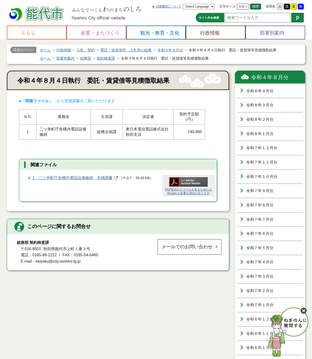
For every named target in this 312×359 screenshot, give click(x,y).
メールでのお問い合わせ (187, 246)
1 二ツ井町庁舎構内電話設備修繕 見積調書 (72, 178)
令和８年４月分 (259, 91)
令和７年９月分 (259, 191)
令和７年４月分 (259, 262)
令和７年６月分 (259, 233)
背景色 (270, 6)
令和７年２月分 (259, 291)
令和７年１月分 (259, 305)
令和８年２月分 (259, 119)
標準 (256, 6)
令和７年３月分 (259, 276)
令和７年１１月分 (261, 162)
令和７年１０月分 (261, 177)
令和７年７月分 (259, 219)
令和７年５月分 (259, 248)
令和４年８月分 (270, 77)
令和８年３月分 (259, 105)
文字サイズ (227, 6)
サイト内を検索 (209, 17)
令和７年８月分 (259, 205)
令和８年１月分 (259, 134)
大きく (243, 6)
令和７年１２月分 (261, 148)
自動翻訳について (168, 6)
